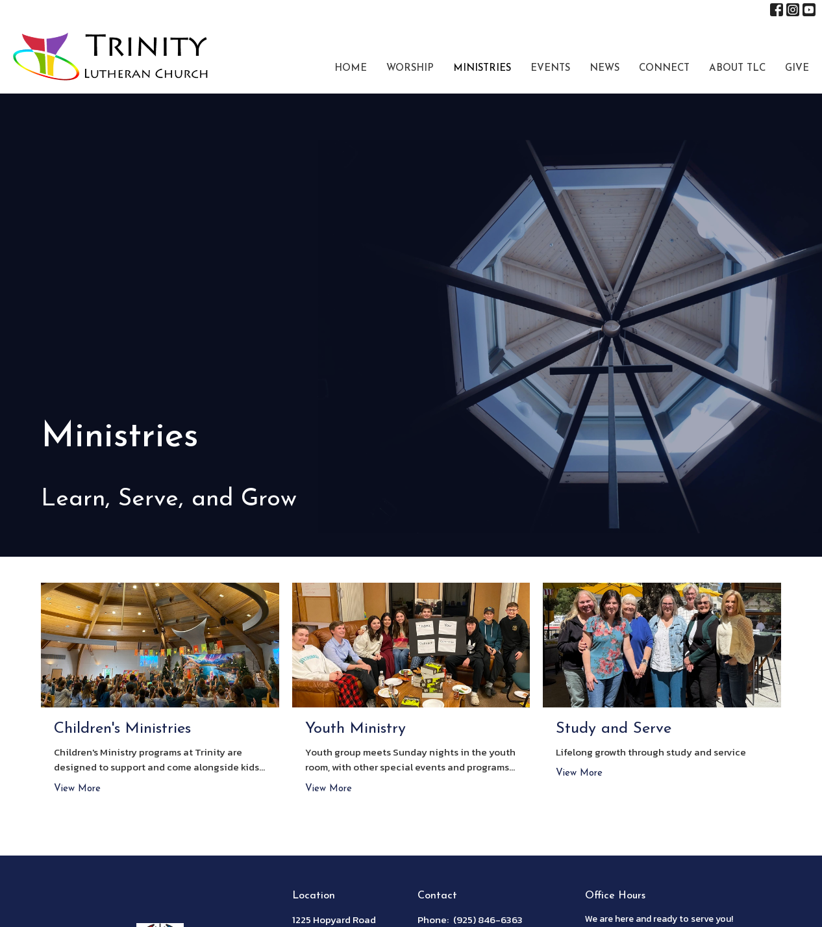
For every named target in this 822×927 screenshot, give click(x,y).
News (604, 68)
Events (550, 68)
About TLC (737, 68)
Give (797, 68)
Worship (410, 68)
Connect (664, 68)
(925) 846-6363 (488, 919)
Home (350, 68)
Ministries (482, 68)
